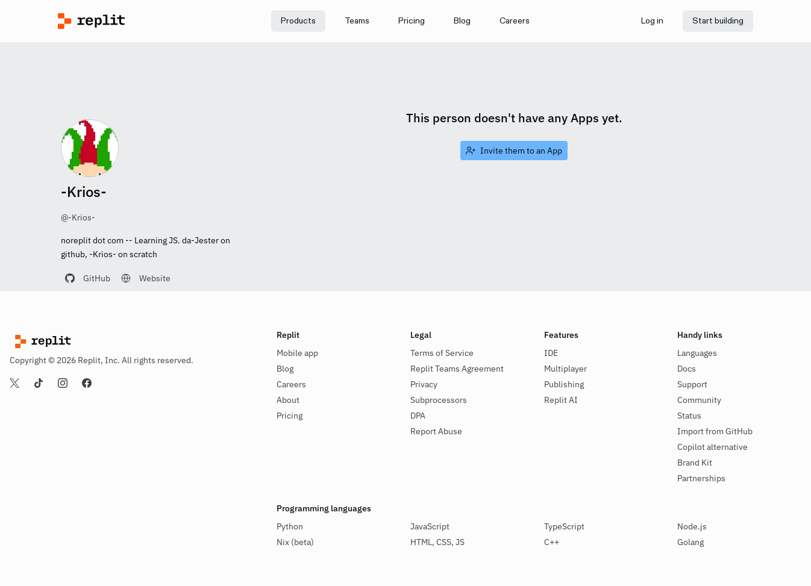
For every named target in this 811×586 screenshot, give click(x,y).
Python (290, 526)
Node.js (692, 526)
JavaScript (429, 526)
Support (692, 384)
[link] (357, 21)
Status (689, 415)
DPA (417, 415)
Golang (690, 542)
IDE (551, 353)
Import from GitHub (715, 431)
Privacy (423, 384)
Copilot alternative (712, 446)
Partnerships (701, 478)
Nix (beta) (295, 542)
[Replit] (144, 21)
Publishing (564, 384)
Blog (285, 368)
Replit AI (561, 399)
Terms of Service (442, 353)
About (288, 399)
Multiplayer (565, 368)
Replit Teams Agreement (457, 368)
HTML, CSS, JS (437, 542)
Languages (697, 353)
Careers (291, 384)
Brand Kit (694, 462)
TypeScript (564, 526)
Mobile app (297, 353)
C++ (551, 542)
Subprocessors (438, 399)
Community (699, 399)
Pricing (289, 415)
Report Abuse (436, 431)
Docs (686, 368)
